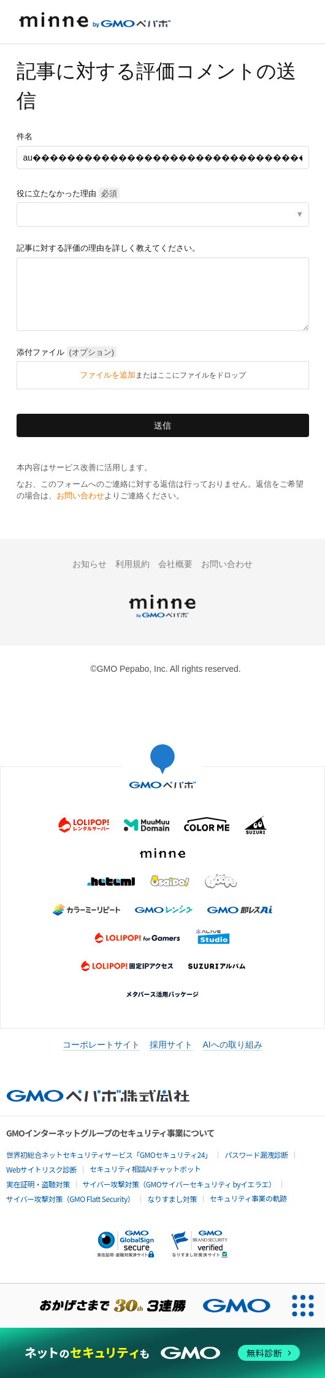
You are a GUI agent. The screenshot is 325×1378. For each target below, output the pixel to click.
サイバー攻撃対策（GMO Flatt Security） (70, 1198)
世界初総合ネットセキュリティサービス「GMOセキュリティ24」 (109, 1154)
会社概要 (175, 564)
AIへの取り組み (232, 1044)
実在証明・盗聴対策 (38, 1184)
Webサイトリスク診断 (41, 1169)
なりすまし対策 (172, 1198)
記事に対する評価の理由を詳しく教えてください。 (108, 248)
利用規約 (132, 564)
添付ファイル (67, 352)
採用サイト (171, 1044)
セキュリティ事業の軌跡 (248, 1198)
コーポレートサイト (101, 1044)
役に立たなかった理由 (68, 193)
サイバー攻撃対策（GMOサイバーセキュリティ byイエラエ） (179, 1184)
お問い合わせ (80, 495)
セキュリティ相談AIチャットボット (145, 1168)
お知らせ (89, 564)
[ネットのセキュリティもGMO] (162, 1352)
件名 (24, 136)
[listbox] (163, 214)
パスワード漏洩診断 (256, 1154)
